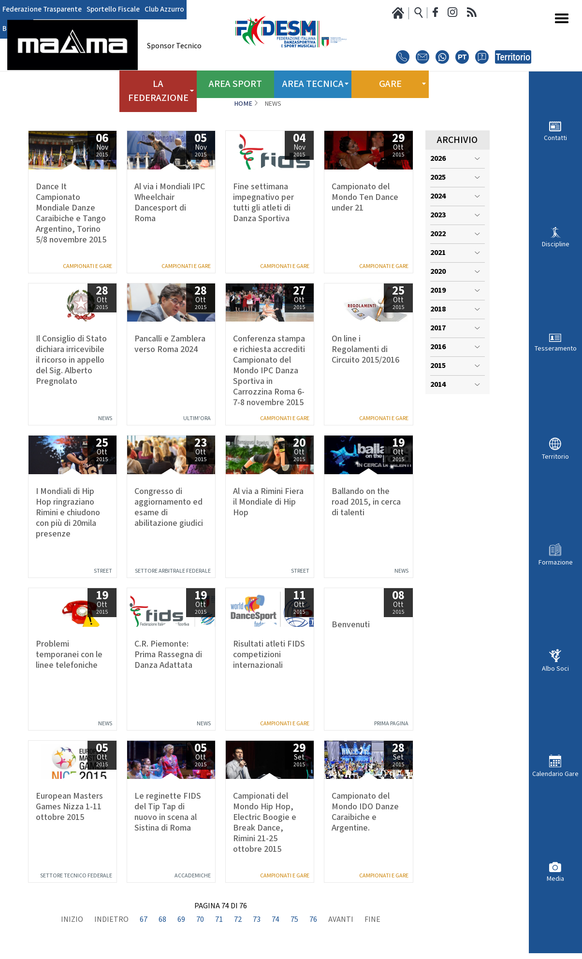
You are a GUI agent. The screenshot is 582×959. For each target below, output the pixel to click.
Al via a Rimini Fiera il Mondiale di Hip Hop (268, 502)
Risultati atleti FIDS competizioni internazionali (269, 655)
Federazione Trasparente (39, 10)
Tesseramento (556, 348)
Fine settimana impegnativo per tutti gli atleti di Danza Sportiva (263, 203)
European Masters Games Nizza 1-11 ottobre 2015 (69, 807)
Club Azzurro (154, 10)
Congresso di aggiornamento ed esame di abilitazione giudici (168, 507)
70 (200, 920)
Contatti (555, 138)
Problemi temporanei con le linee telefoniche (69, 655)
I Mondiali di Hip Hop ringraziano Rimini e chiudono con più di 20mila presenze (68, 512)
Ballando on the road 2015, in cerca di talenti (366, 502)
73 (257, 920)
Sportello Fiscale (106, 10)
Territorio (555, 456)
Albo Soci (555, 668)
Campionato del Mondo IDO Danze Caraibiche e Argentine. (365, 812)
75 (294, 920)
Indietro (111, 920)
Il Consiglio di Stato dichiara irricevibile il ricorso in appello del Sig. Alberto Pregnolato (71, 360)
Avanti (340, 920)
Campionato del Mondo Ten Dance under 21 (365, 197)
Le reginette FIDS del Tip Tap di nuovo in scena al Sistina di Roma (167, 812)
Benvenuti (351, 625)
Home (243, 103)
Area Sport (235, 82)
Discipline (555, 244)
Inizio (72, 920)
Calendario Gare (555, 774)
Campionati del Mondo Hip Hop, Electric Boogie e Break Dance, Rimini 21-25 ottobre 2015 (264, 823)
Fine (372, 920)
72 (238, 920)
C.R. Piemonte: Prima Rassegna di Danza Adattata (168, 655)
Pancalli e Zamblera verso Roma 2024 (169, 344)
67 (143, 920)
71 (219, 920)
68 (162, 920)
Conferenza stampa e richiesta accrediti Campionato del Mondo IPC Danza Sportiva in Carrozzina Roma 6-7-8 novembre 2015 (269, 371)
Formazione (555, 562)
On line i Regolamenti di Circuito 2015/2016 (365, 350)
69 (181, 920)
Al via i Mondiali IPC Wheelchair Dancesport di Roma (169, 203)
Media (555, 878)
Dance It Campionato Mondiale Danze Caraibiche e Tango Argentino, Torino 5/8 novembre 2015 (71, 213)
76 (313, 920)
